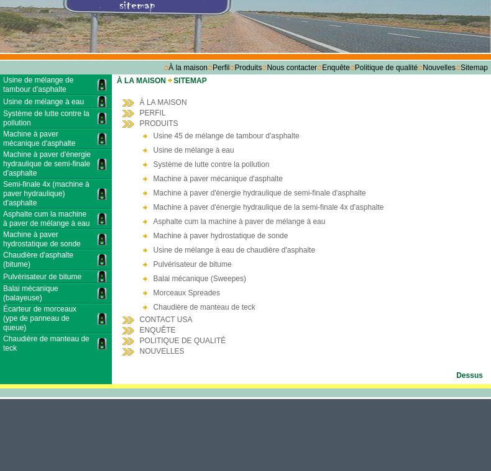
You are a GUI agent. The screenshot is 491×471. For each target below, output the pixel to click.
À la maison (188, 67)
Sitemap (474, 67)
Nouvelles (439, 67)
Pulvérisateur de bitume (42, 276)
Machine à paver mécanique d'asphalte (39, 139)
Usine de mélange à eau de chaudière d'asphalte (234, 250)
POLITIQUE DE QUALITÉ (183, 340)
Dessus (469, 375)
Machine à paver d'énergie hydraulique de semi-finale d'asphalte (47, 163)
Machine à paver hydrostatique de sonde (42, 239)
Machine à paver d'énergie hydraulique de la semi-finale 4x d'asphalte (269, 207)
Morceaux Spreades (187, 293)
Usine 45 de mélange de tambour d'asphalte (227, 136)
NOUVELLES (162, 351)
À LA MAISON (142, 80)
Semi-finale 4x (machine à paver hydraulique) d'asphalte (46, 193)
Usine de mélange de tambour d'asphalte (38, 85)
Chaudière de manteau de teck (204, 307)
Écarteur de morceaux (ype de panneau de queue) (39, 318)
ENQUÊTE (158, 330)
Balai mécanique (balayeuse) (30, 293)
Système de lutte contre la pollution (212, 164)
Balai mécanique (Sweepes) (200, 278)
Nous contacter (292, 67)
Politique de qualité (386, 67)
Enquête (336, 67)
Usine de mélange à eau (43, 101)
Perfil (221, 67)
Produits (248, 67)
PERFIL (153, 113)
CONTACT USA (166, 319)
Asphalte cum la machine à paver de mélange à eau (46, 219)
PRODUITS (159, 123)
